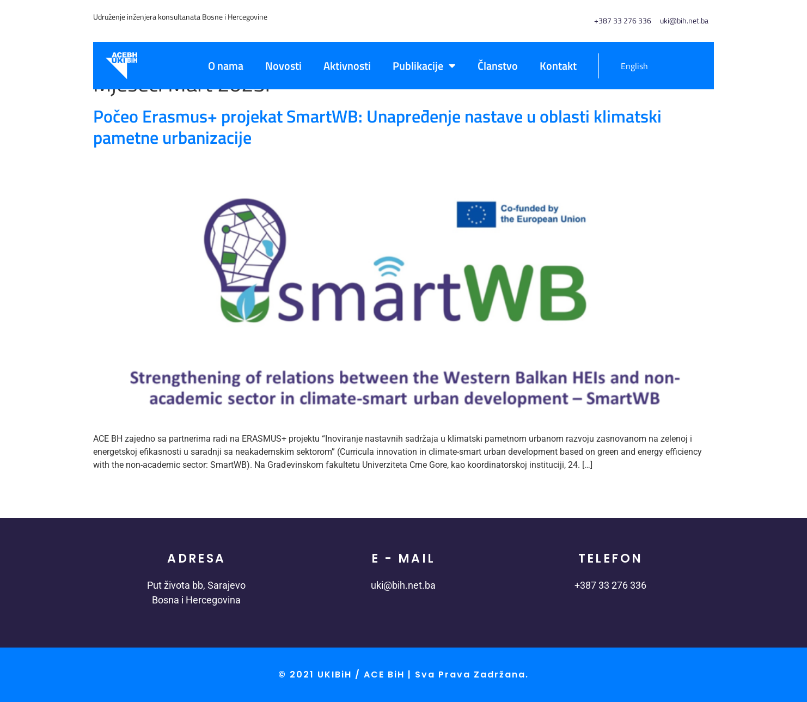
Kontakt (558, 65)
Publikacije (424, 66)
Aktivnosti (347, 65)
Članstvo (498, 65)
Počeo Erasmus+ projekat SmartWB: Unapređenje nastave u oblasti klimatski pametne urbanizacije (377, 126)
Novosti (283, 65)
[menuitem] (628, 65)
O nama (225, 65)
